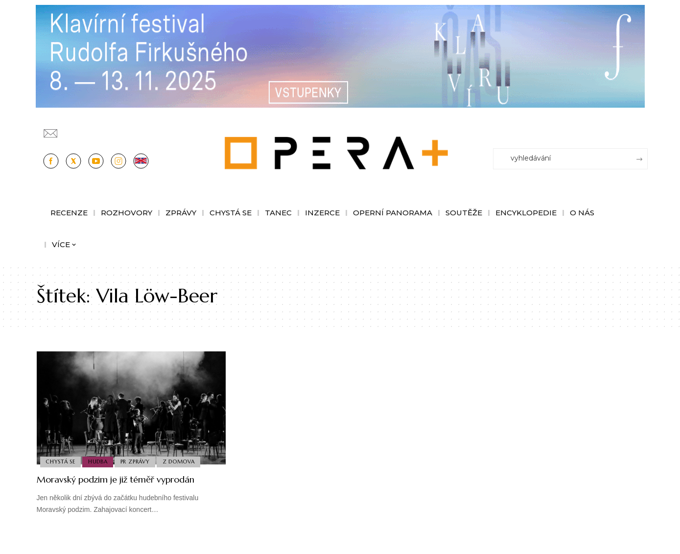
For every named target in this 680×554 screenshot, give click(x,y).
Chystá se (61, 461)
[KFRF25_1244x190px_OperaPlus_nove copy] (340, 55)
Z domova (184, 461)
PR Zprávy (139, 461)
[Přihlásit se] (642, 129)
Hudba (100, 461)
